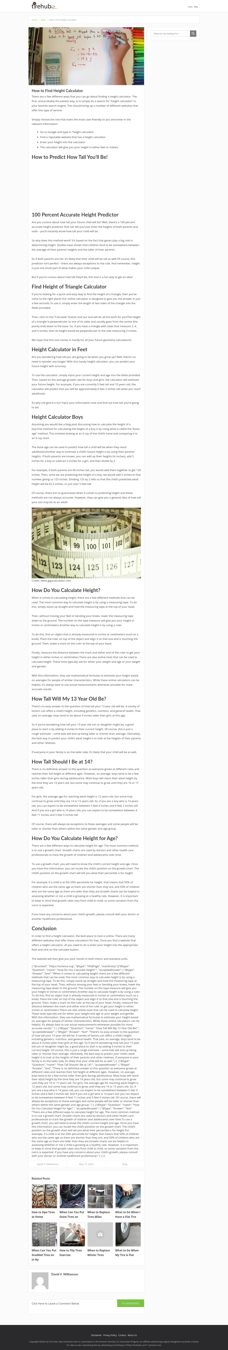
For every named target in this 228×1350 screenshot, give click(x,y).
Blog (196, 7)
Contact (122, 1335)
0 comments (128, 1302)
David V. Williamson (47, 1164)
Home (190, 7)
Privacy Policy (110, 1335)
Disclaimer (96, 1335)
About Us (132, 1335)
